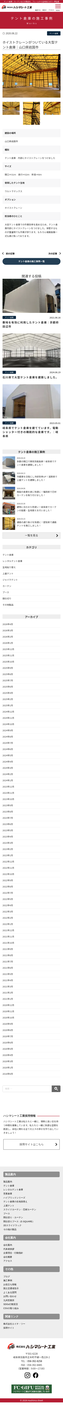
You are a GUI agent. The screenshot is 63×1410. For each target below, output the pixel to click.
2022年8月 (8, 893)
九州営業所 (8, 1307)
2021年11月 (8, 943)
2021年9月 (8, 955)
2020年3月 (8, 1068)
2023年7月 (8, 824)
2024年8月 (8, 742)
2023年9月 (8, 811)
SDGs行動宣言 (10, 1312)
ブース (6, 598)
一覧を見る (31, 541)
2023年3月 (8, 849)
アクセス (7, 1268)
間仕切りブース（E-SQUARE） (18, 1228)
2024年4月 (8, 767)
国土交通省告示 (11, 1296)
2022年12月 (8, 868)
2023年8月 (8, 818)
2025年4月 (8, 699)
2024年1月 (8, 786)
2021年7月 (8, 968)
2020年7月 (8, 1043)
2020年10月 (8, 1024)
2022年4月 (8, 911)
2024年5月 (8, 761)
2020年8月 (8, 1037)
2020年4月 (8, 1062)
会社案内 (7, 1252)
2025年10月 (8, 667)
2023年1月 (8, 861)
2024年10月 (8, 730)
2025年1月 (8, 711)
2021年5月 (8, 980)
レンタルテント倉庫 (12, 566)
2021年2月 (8, 999)
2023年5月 (8, 836)
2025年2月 (8, 705)
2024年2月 (8, 780)
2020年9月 (8, 1030)
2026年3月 (8, 636)
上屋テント (8, 579)
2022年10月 (8, 880)
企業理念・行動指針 (13, 1260)
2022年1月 (8, 930)
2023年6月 (8, 830)
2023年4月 (8, 843)
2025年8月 (8, 680)
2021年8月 (8, 962)
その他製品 (8, 610)
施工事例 (7, 1288)
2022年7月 (8, 899)
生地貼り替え (9, 573)
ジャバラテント (10, 585)
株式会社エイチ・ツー (14, 1331)
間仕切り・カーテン (13, 1225)
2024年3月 (8, 774)
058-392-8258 (34, 1368)
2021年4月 (8, 987)
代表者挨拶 (8, 1256)
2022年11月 (8, 874)
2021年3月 (8, 993)
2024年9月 (8, 736)
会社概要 (7, 1264)
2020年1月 (8, 1074)
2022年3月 (8, 918)
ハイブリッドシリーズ (14, 1205)
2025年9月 (8, 674)
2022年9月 (8, 886)
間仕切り (7, 604)
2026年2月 (8, 642)
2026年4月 (8, 630)
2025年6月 (8, 692)
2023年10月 (8, 805)
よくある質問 (9, 1300)
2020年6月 (8, 1049)
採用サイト (8, 1335)
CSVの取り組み (11, 1315)
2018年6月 (8, 1081)
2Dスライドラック (12, 1233)
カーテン (7, 591)
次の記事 (52, 253)
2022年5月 (8, 905)
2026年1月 (8, 649)
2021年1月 (8, 1005)
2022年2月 (8, 924)
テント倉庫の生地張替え (15, 1209)
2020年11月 (8, 1018)
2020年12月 (8, 1012)
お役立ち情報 (9, 1292)
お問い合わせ (9, 1304)
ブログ (6, 1284)
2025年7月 (8, 686)
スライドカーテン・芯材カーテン (19, 1216)
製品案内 (7, 1189)
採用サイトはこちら (31, 1151)
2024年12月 (8, 717)
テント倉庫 (8, 560)
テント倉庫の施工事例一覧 (31, 261)
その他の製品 (9, 1237)
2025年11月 (8, 661)
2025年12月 (8, 655)
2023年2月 (8, 855)
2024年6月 (8, 755)
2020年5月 (8, 1056)
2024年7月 (8, 749)
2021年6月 (8, 974)
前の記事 (10, 253)
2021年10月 (8, 949)
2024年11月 (8, 724)
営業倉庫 (7, 1201)
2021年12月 (8, 937)
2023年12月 (8, 793)
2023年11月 (8, 799)
